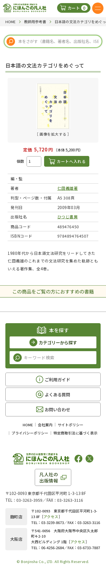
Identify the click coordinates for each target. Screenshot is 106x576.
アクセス (51, 516)
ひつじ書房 (67, 216)
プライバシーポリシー (30, 433)
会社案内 (45, 424)
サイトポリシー (70, 424)
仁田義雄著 (67, 188)
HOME (28, 424)
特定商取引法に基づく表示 (75, 433)
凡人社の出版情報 (48, 477)
